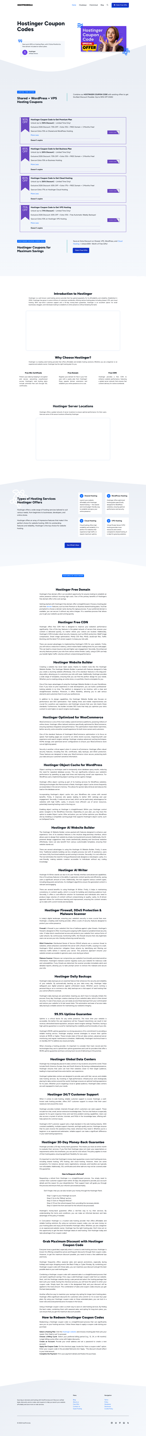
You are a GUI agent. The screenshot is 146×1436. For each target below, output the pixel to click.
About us (76, 1402)
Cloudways (83, 5)
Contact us (76, 1406)
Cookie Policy (108, 1409)
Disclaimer (107, 1404)
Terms (106, 1400)
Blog (102, 5)
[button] (107, 5)
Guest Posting (77, 1409)
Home (74, 5)
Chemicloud (93, 5)
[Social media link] (112, 1423)
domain (49, 606)
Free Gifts (76, 1404)
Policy (106, 1402)
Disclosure (107, 1406)
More (33, 135)
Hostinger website (69, 1332)
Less (37, 135)
